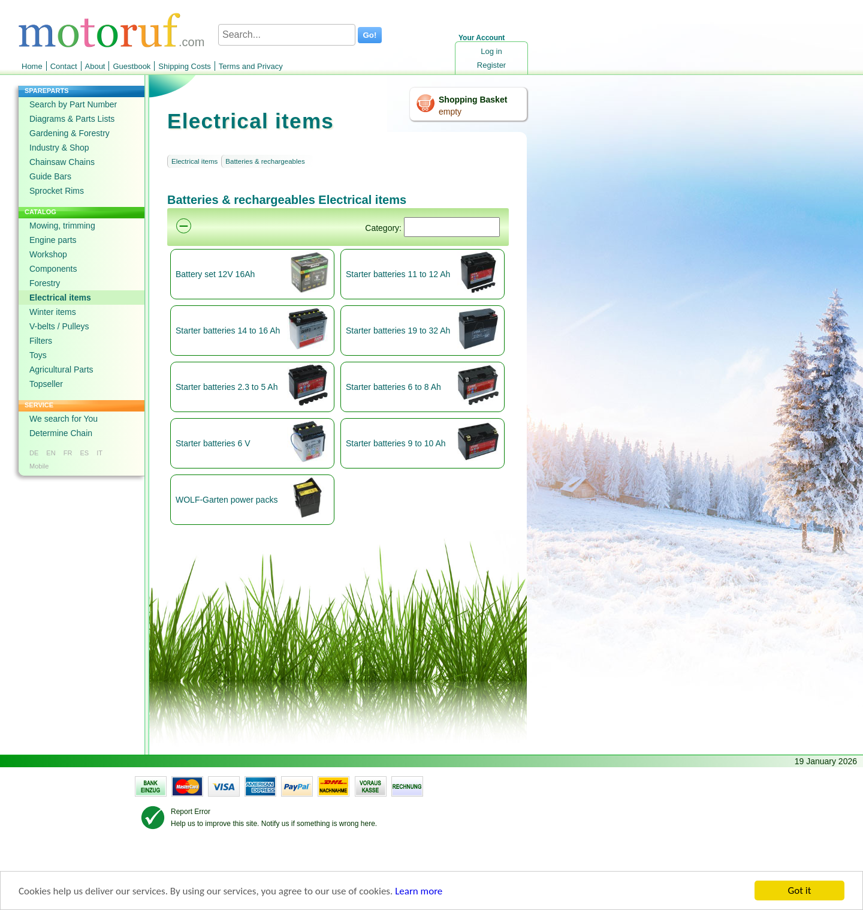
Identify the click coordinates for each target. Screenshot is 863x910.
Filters (40, 341)
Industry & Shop (59, 147)
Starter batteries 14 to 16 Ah (228, 330)
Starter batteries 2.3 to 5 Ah (226, 387)
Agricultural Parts (61, 369)
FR (68, 452)
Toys (38, 355)
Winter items (52, 312)
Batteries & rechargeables (264, 161)
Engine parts (53, 240)
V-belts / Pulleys (59, 326)
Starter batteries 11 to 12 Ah (398, 274)
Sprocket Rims (56, 191)
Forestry (44, 283)
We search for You (63, 419)
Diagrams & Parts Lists (71, 119)
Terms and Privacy (251, 66)
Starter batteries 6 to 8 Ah (393, 387)
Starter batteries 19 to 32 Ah (398, 330)
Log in (491, 51)
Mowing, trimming (62, 225)
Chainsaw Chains (62, 162)
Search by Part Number (73, 104)
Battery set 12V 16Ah (215, 274)
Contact (63, 66)
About (95, 66)
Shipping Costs (184, 66)
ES (84, 452)
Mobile (39, 466)
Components (53, 269)
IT (99, 452)
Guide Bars (50, 176)
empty (450, 111)
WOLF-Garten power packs (226, 499)
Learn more (418, 891)
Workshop (48, 254)
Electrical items (60, 297)
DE (33, 452)
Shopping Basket (473, 99)
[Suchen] (452, 227)
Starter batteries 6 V (213, 443)
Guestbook (131, 66)
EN (50, 452)
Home (32, 66)
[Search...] (286, 35)
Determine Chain (60, 433)
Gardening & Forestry (69, 133)
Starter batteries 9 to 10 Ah (396, 443)
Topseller (46, 384)
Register (491, 65)
